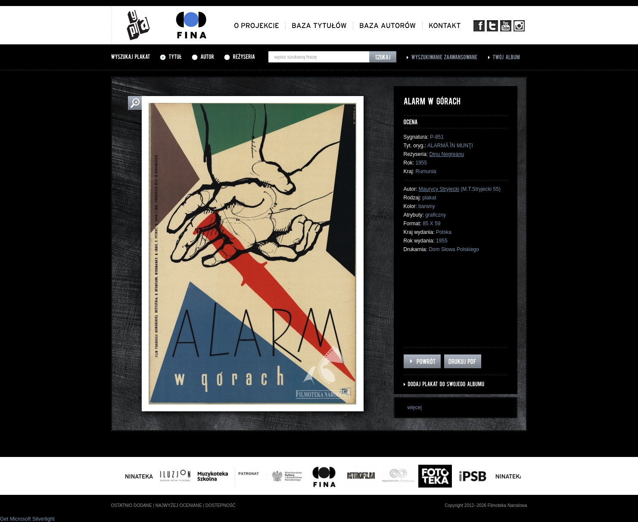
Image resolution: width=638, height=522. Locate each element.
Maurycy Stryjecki (439, 189)
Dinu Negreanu (446, 154)
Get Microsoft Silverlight (27, 519)
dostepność (220, 505)
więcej (415, 407)
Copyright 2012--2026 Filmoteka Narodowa (486, 505)
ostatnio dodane (131, 505)
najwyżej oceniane (179, 505)
